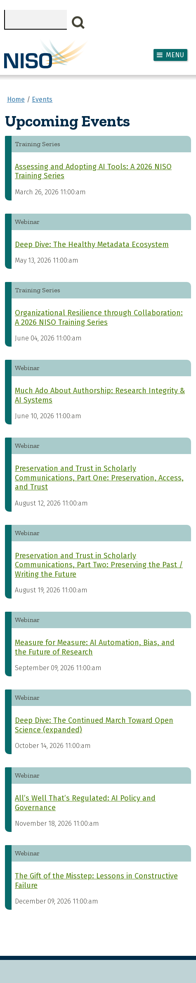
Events (42, 99)
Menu (175, 55)
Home (16, 99)
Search (78, 22)
